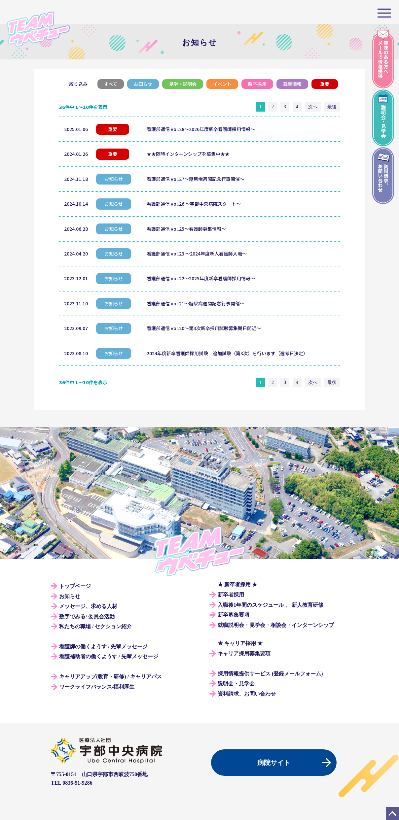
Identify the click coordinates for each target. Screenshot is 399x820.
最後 (332, 106)
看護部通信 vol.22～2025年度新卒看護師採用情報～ (201, 278)
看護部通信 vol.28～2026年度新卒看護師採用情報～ (201, 129)
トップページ (75, 586)
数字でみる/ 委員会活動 (87, 616)
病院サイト (273, 762)
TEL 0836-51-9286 (71, 783)
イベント (222, 84)
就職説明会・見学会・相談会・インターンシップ (276, 625)
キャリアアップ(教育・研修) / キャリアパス (110, 676)
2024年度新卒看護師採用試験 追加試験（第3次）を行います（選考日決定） (227, 353)
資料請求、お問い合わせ (247, 694)
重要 (324, 84)
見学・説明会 (183, 84)
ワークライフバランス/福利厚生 (96, 687)
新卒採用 (257, 84)
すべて (110, 84)
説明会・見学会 (236, 683)
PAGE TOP (392, 813)
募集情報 (292, 84)
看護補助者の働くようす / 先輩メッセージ (108, 656)
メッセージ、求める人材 (88, 606)
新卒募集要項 (233, 615)
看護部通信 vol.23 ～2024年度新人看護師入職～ (197, 253)
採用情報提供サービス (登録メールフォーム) (270, 673)
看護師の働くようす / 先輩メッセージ (103, 646)
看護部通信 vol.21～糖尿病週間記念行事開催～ (195, 303)
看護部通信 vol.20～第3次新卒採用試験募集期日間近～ (204, 328)
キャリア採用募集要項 (244, 653)
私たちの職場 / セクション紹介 (95, 626)
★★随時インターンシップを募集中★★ (188, 154)
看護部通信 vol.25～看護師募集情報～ (186, 228)
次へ (312, 106)
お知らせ (143, 84)
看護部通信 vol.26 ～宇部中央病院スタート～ (194, 203)
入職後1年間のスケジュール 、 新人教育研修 (270, 605)
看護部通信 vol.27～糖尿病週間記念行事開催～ (195, 179)
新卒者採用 (231, 595)
